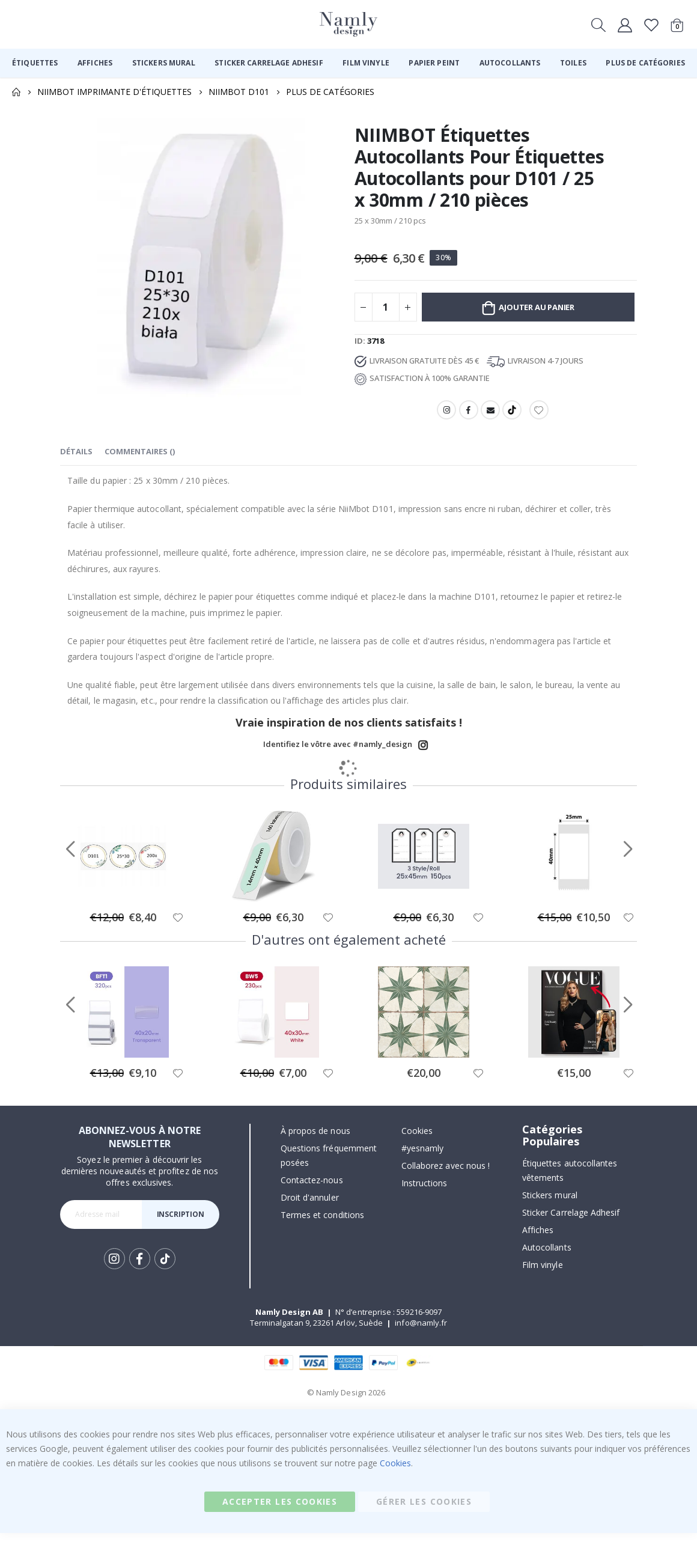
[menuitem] (35, 63)
